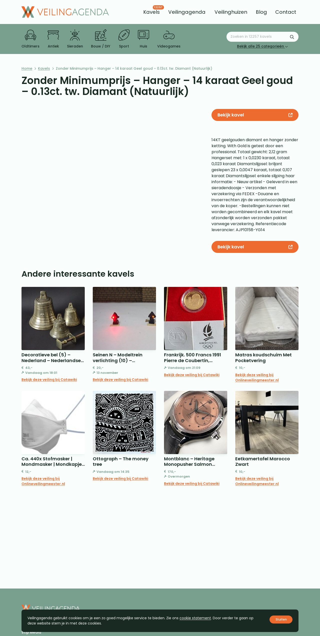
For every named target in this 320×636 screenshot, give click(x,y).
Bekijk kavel (255, 115)
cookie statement (195, 618)
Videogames (168, 39)
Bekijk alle (262, 46)
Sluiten (281, 619)
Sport (124, 39)
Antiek (53, 39)
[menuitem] (151, 12)
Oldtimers (31, 39)
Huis (143, 39)
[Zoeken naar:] (262, 37)
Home (27, 68)
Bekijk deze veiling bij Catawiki (49, 379)
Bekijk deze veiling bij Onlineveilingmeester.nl (257, 377)
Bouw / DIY (100, 39)
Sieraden (75, 39)
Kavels (44, 68)
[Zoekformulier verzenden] (292, 37)
